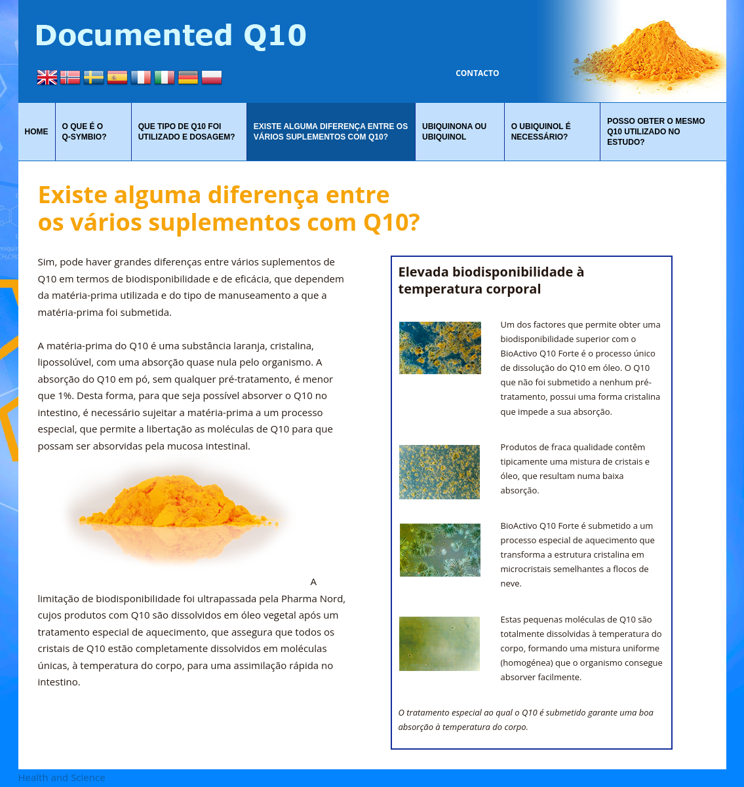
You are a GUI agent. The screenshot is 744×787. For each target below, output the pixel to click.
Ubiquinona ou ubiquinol (454, 132)
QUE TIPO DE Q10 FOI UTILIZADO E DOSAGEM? (186, 132)
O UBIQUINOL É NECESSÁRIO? (541, 132)
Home (37, 131)
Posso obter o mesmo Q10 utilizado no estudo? (656, 132)
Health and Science (62, 777)
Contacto (477, 73)
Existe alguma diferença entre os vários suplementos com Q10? (331, 132)
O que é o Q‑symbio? (84, 132)
